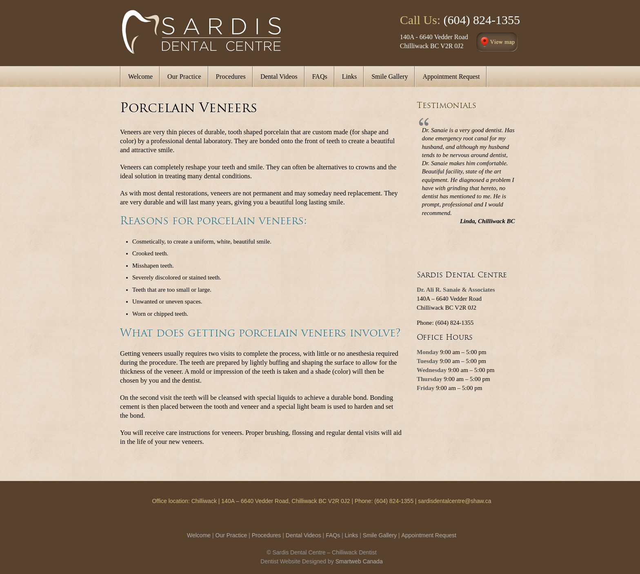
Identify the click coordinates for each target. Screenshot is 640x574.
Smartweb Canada (359, 561)
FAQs (333, 535)
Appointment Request (428, 535)
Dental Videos (303, 535)
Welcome (199, 535)
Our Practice (231, 535)
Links (351, 535)
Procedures (266, 535)
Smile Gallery (380, 535)
